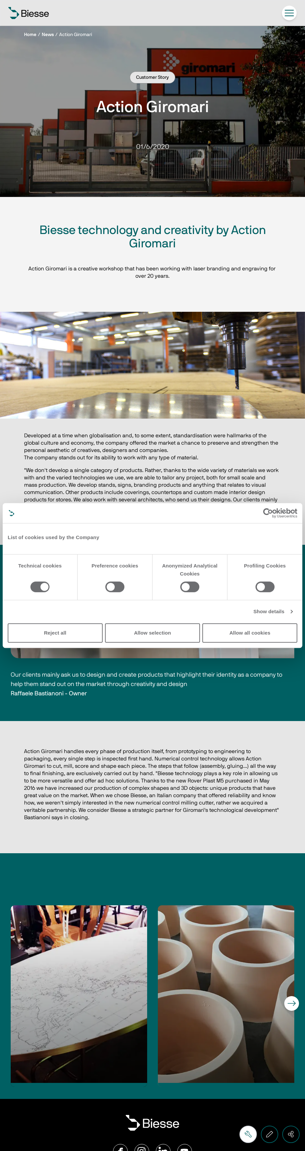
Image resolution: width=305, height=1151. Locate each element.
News (48, 34)
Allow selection (152, 633)
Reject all (55, 633)
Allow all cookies (250, 633)
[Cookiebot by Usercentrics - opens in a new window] (268, 513)
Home (30, 34)
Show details (269, 611)
